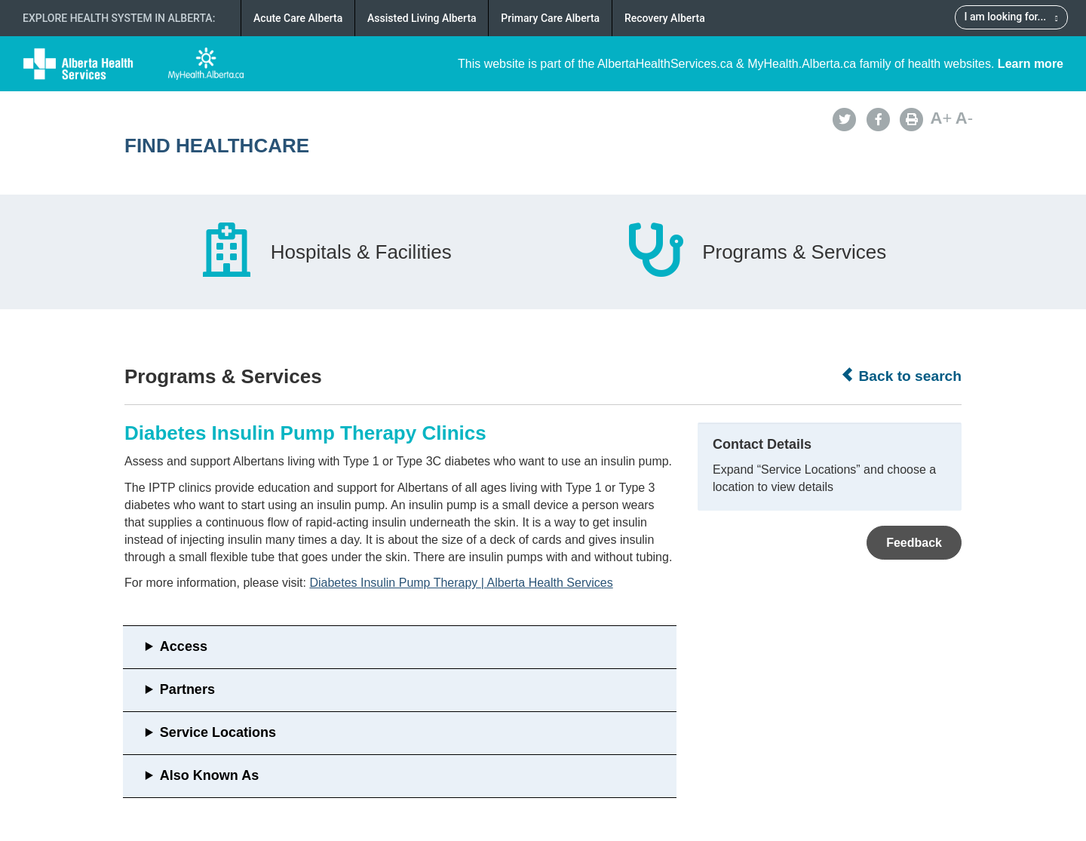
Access (183, 646)
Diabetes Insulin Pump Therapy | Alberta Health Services (460, 582)
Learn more (1030, 63)
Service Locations (218, 732)
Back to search (901, 375)
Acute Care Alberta (297, 18)
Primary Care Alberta (550, 18)
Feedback (914, 542)
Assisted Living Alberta (422, 18)
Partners (187, 689)
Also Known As (209, 775)
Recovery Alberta (664, 18)
